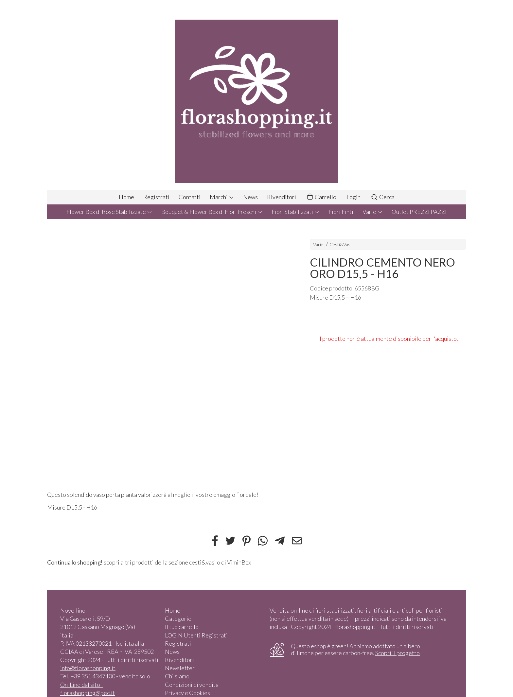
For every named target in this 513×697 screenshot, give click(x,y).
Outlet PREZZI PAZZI (419, 211)
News (250, 196)
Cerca (383, 196)
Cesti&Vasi (340, 244)
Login (353, 196)
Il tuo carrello (182, 626)
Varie (372, 211)
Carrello (321, 197)
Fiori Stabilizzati (295, 211)
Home (126, 196)
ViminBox (239, 562)
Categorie (178, 618)
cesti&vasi (202, 562)
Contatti (190, 196)
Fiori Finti (340, 211)
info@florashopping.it (87, 667)
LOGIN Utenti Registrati (196, 635)
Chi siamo (177, 676)
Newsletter (180, 667)
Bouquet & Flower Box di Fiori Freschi (211, 211)
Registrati (156, 196)
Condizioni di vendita (192, 684)
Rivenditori (281, 196)
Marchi (222, 196)
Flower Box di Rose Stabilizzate (109, 211)
